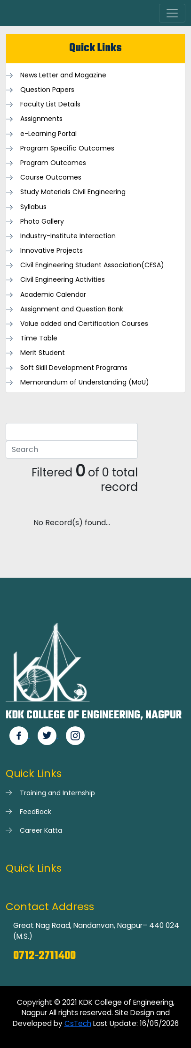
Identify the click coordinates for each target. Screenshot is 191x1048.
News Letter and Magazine (63, 75)
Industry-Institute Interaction (68, 236)
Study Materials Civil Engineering (73, 192)
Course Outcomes (50, 177)
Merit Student (42, 352)
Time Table (38, 338)
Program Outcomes (53, 162)
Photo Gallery (42, 221)
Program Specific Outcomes (67, 148)
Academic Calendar (53, 294)
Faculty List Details (50, 104)
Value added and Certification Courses (84, 323)
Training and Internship (57, 793)
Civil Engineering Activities (62, 279)
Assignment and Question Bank (71, 309)
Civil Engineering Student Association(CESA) (92, 265)
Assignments (41, 118)
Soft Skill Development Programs (73, 367)
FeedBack (35, 811)
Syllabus (33, 207)
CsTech (77, 1023)
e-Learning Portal (48, 133)
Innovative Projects (51, 250)
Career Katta (41, 830)
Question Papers (47, 89)
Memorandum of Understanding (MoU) (84, 382)
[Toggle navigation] (172, 13)
